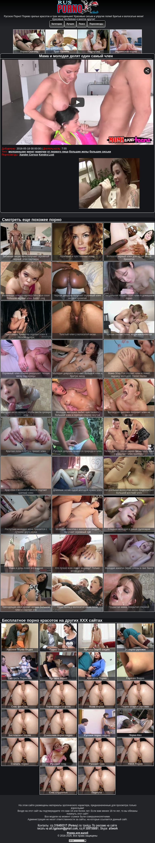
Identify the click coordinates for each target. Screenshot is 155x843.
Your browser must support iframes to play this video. (77, 103)
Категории (57, 24)
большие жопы (79, 151)
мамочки (40, 151)
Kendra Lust (46, 154)
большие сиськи (100, 151)
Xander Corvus (28, 154)
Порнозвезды (96, 24)
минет (31, 151)
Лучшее (70, 24)
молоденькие (17, 151)
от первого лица (57, 151)
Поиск (82, 24)
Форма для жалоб (77, 833)
